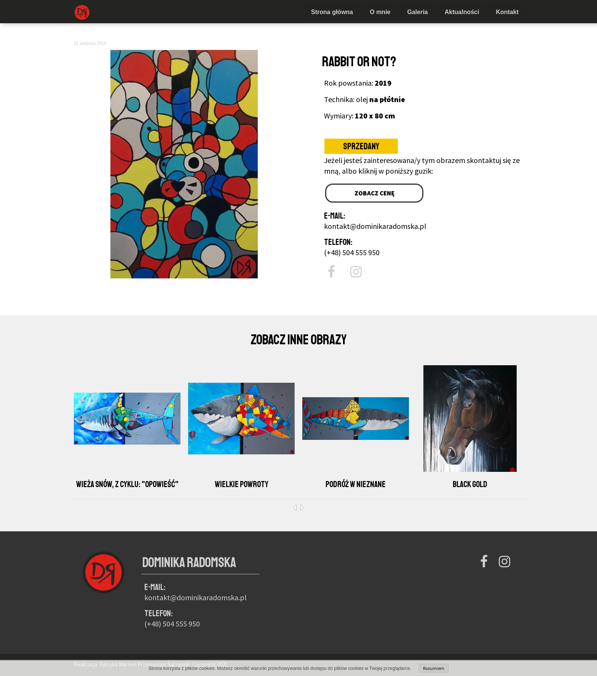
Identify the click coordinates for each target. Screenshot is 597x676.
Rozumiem (433, 668)
